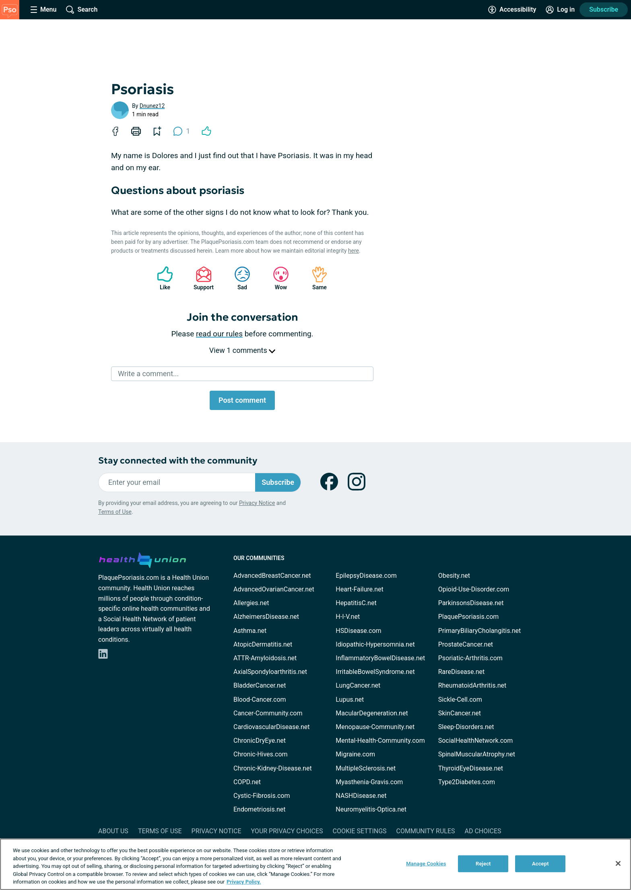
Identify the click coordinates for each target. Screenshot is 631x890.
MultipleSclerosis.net (366, 768)
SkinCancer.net (459, 713)
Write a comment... (148, 373)
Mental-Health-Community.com (380, 740)
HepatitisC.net (356, 603)
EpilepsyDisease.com (366, 575)
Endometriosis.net (259, 809)
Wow (277, 278)
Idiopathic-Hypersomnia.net (375, 644)
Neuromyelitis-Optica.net (371, 809)
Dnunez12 (152, 106)
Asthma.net (249, 631)
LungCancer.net (358, 685)
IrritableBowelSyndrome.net (375, 672)
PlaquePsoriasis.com (468, 616)
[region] (315, 864)
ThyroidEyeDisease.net (470, 768)
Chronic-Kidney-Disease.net (272, 768)
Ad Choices (483, 831)
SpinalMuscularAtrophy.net (476, 754)
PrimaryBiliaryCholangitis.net (479, 631)
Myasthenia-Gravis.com (369, 782)
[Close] (618, 863)
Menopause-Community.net (375, 727)
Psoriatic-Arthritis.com (470, 658)
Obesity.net (454, 575)
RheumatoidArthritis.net (472, 685)
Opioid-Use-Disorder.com (473, 589)
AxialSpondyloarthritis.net (270, 672)
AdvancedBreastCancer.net (272, 575)
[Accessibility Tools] (512, 9)
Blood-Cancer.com (259, 699)
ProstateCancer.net (465, 644)
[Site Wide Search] (81, 9)
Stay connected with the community (177, 460)
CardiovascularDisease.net (271, 727)
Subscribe (603, 9)
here (353, 250)
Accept (540, 864)
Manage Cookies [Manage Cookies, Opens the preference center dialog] (426, 864)
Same (315, 278)
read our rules (219, 333)
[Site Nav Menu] (43, 9)
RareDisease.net (461, 672)
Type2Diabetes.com (466, 782)
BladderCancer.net (259, 685)
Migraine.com (355, 754)
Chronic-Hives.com (260, 754)
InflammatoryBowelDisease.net (380, 658)
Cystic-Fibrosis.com (261, 795)
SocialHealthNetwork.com (475, 740)
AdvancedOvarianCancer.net (273, 589)
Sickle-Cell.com (460, 699)
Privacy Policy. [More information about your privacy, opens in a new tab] (244, 882)
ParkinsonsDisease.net (471, 603)
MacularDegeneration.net (372, 713)
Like (161, 278)
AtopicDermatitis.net (262, 644)
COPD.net (247, 782)
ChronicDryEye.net (259, 740)
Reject (483, 864)
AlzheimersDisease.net (266, 616)
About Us (113, 831)
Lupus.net (350, 699)
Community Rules (425, 831)
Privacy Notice (257, 503)
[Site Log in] (560, 9)
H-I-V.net (348, 616)
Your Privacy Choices (287, 831)
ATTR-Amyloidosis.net (265, 658)
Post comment (242, 400)
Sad (238, 278)
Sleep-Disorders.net (466, 727)
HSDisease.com (358, 631)
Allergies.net (251, 603)
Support (201, 278)
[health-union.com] (142, 558)
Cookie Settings (360, 831)
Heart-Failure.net (359, 589)
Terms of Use (115, 512)
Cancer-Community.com (268, 713)
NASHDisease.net (361, 795)
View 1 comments (242, 350)
